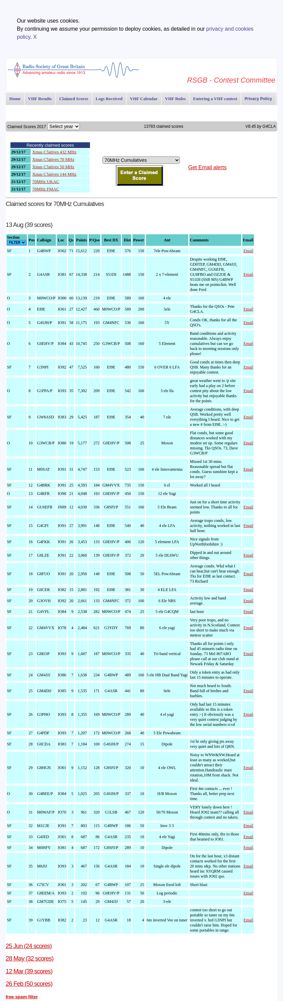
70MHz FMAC (45, 189)
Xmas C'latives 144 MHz (54, 174)
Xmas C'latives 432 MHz (54, 151)
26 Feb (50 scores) (29, 983)
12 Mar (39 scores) (29, 971)
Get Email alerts (207, 167)
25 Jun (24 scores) (29, 945)
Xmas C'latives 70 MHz (53, 159)
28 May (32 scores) (30, 958)
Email (248, 250)
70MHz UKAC (45, 181)
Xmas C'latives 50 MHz (53, 166)
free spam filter (22, 996)
